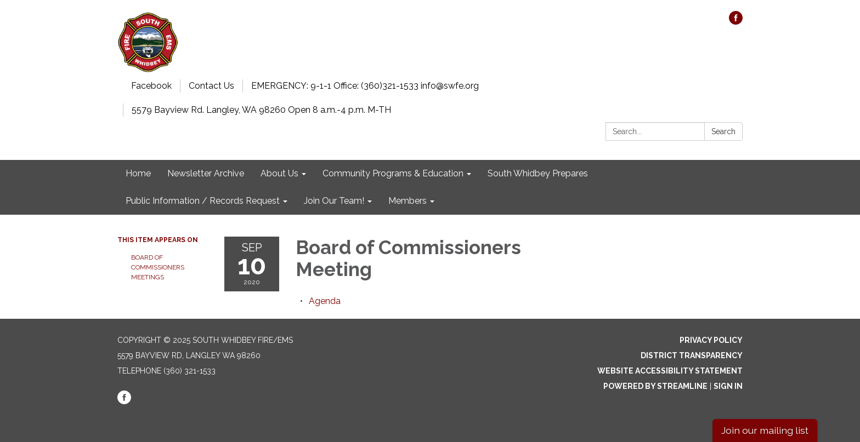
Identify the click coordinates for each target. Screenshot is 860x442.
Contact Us (211, 86)
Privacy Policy (711, 340)
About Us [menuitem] (279, 173)
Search (723, 131)
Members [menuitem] (407, 201)
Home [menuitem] (138, 173)
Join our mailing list (764, 430)
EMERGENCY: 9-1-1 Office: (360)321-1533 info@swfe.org (365, 86)
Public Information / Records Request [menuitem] (203, 201)
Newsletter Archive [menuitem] (205, 173)
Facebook (151, 86)
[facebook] (736, 21)
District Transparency (692, 355)
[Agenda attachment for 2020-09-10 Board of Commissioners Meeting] (325, 301)
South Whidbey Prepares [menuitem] (538, 173)
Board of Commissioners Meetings (157, 267)
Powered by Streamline (655, 386)
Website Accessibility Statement (670, 370)
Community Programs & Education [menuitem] (392, 173)
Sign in (728, 386)
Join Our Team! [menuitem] (334, 201)
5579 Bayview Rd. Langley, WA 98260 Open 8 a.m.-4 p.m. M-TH (261, 110)
